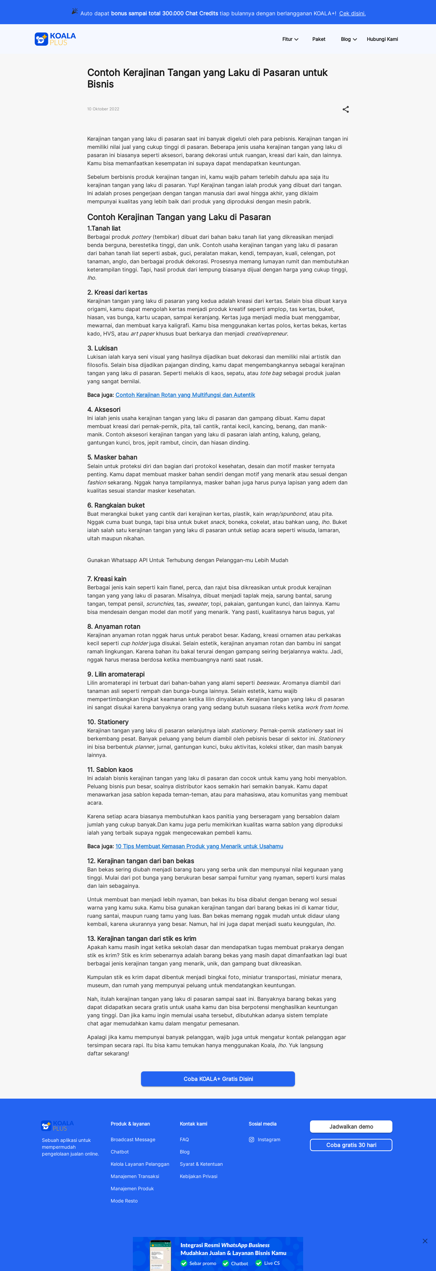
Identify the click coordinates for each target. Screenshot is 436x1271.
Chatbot (120, 1151)
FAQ (184, 1139)
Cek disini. (352, 13)
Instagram (269, 1139)
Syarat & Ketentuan (201, 1164)
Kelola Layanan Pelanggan (140, 1164)
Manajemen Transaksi (135, 1176)
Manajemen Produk (132, 1188)
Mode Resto (124, 1201)
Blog (185, 1151)
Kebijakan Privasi (198, 1176)
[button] (290, 39)
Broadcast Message (133, 1139)
